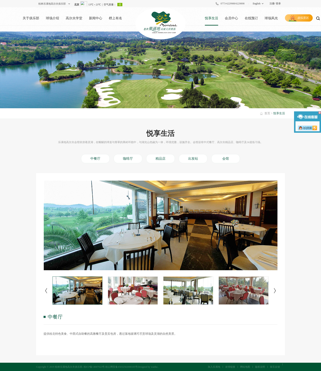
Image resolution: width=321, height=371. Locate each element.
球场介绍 (52, 18)
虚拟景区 (303, 17)
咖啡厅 (128, 158)
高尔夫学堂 (74, 18)
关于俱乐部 (31, 18)
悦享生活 (211, 18)
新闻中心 (95, 18)
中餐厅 (95, 158)
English (256, 3)
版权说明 (260, 366)
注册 (272, 3)
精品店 (160, 158)
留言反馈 (275, 366)
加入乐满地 (214, 366)
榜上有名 (115, 18)
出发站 (193, 158)
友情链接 (230, 366)
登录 (278, 3)
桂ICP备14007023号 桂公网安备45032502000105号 (111, 366)
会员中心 (231, 18)
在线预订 (251, 18)
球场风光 (271, 18)
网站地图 (245, 366)
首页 (267, 113)
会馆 (225, 158)
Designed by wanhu (147, 366)
